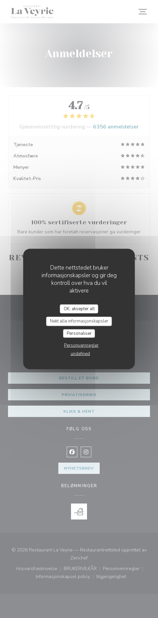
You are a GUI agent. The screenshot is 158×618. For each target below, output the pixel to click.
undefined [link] (80, 354)
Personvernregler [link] (81, 345)
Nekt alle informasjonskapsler (79, 321)
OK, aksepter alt (79, 308)
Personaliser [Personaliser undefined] (79, 333)
